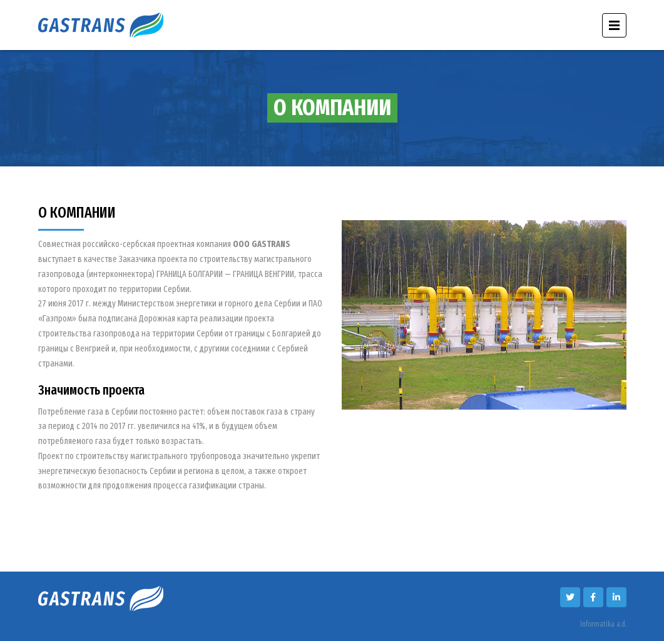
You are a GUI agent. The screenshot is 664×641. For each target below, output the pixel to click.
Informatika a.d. (603, 624)
